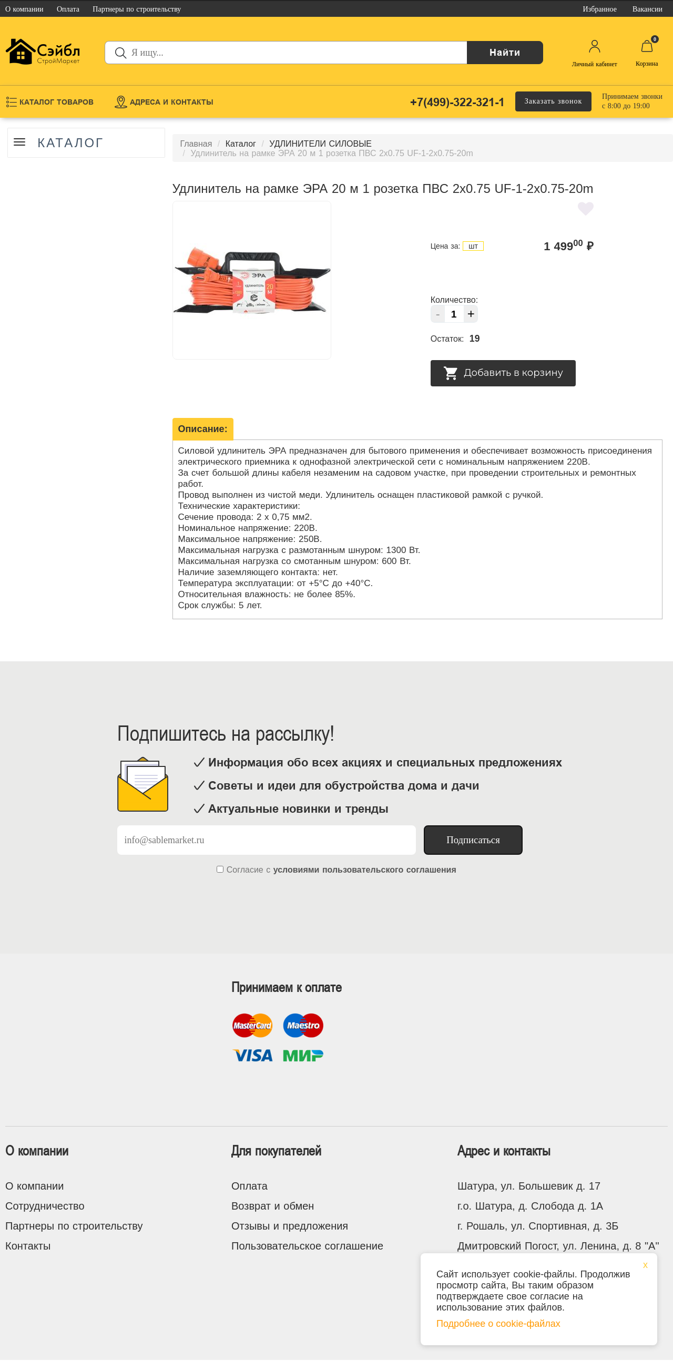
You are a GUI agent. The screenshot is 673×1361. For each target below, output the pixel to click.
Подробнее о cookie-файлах (498, 1323)
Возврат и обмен (272, 1206)
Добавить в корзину (503, 373)
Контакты (27, 1246)
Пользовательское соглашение (307, 1246)
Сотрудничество (45, 1206)
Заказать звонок (554, 101)
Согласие (245, 869)
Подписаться (473, 839)
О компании (34, 1186)
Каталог (71, 143)
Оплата (249, 1186)
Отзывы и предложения (289, 1226)
